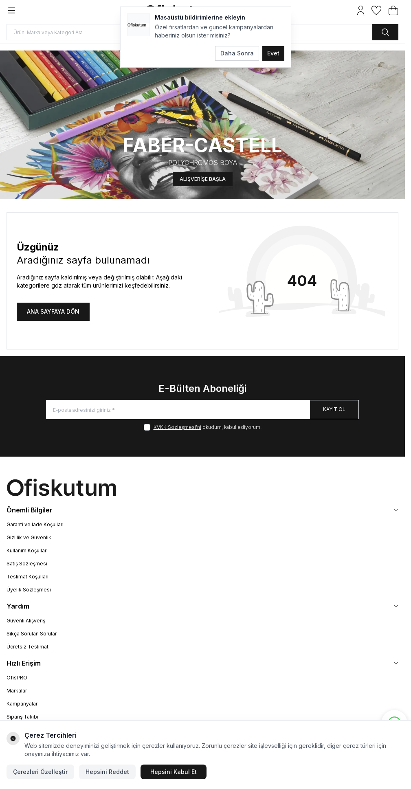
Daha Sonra (237, 53)
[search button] (385, 32)
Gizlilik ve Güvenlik (29, 537)
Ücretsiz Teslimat (27, 647)
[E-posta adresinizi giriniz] (202, 409)
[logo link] (202, 487)
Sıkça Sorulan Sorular (32, 634)
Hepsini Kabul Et (173, 771)
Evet (273, 53)
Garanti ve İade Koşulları (35, 524)
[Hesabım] (361, 10)
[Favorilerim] (376, 10)
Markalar (17, 691)
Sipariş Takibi (22, 717)
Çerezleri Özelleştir (40, 771)
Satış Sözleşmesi (27, 563)
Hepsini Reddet (107, 771)
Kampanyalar (22, 704)
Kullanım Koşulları (27, 550)
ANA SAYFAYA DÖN (53, 311)
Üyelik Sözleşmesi (29, 590)
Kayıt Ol (334, 409)
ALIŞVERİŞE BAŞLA (203, 175)
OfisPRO (17, 678)
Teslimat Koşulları (27, 577)
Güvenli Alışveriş (26, 621)
